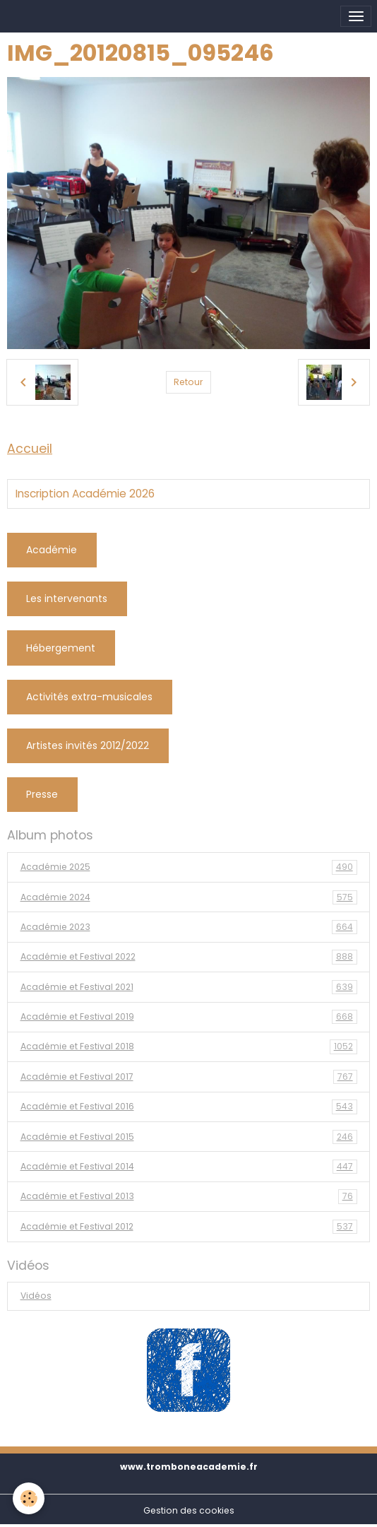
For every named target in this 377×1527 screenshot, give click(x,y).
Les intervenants (66, 598)
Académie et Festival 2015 (188, 1137)
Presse (42, 794)
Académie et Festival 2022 (188, 957)
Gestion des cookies (188, 1510)
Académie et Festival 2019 (188, 1017)
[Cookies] (28, 1498)
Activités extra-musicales (89, 697)
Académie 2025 (188, 867)
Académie (51, 550)
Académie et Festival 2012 (188, 1227)
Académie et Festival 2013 (188, 1196)
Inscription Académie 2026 (85, 494)
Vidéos (36, 1296)
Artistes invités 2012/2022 (87, 745)
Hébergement (60, 648)
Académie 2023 (188, 927)
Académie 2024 (188, 897)
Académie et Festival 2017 (188, 1077)
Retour (188, 382)
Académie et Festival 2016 (188, 1106)
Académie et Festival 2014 (188, 1167)
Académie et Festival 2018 (188, 1046)
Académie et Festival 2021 (188, 987)
